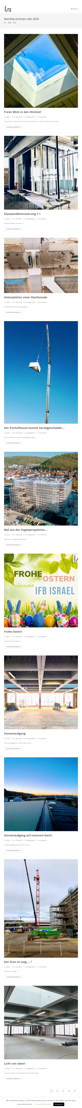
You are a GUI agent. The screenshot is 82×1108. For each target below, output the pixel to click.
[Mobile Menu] (74, 9)
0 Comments (42, 117)
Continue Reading (13, 127)
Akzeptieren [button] (59, 1104)
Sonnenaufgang (14, 733)
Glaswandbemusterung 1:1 (22, 214)
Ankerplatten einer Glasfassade (25, 297)
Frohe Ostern (13, 631)
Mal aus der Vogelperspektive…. (26, 530)
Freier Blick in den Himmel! (22, 112)
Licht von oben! (14, 1063)
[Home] (5, 23)
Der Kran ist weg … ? (18, 962)
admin (8, 117)
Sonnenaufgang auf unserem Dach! (28, 835)
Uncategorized (30, 117)
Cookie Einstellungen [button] (43, 1104)
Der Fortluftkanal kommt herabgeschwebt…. (34, 428)
